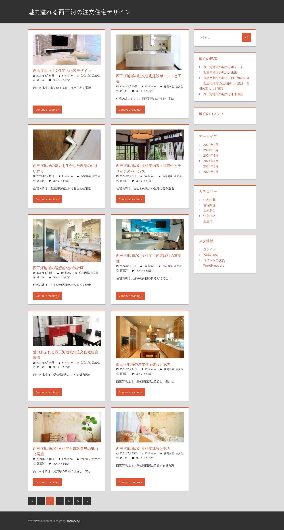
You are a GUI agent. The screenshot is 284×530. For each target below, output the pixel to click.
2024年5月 (210, 155)
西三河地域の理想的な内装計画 (61, 268)
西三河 (41, 80)
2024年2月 (210, 172)
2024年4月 (210, 161)
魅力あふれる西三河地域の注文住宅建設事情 (65, 355)
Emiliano (67, 75)
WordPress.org (213, 265)
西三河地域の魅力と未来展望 (223, 94)
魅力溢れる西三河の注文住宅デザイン (84, 12)
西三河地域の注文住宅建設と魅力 (146, 364)
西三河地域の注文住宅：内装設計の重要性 (148, 258)
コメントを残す (61, 80)
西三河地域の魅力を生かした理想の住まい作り (65, 168)
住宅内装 (86, 75)
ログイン (209, 249)
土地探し (209, 210)
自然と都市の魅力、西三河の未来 (226, 78)
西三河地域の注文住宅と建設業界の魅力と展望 (65, 451)
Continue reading (46, 109)
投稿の (210, 255)
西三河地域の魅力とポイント (223, 67)
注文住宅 (209, 216)
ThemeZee (73, 521)
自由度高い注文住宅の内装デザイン (65, 70)
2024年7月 (210, 145)
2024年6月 (210, 150)
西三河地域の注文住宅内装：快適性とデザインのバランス (148, 168)
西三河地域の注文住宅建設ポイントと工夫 (148, 78)
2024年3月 (210, 166)
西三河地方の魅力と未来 (220, 72)
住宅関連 (209, 205)
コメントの (214, 260)
